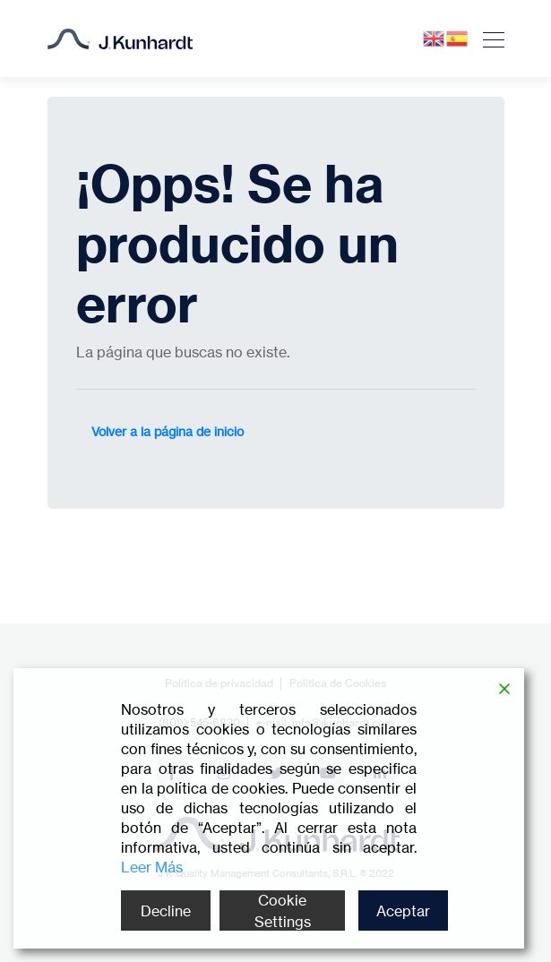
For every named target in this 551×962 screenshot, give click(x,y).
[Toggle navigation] (488, 38)
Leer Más (152, 867)
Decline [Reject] (166, 911)
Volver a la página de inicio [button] (167, 431)
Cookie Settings (282, 911)
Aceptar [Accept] (403, 911)
